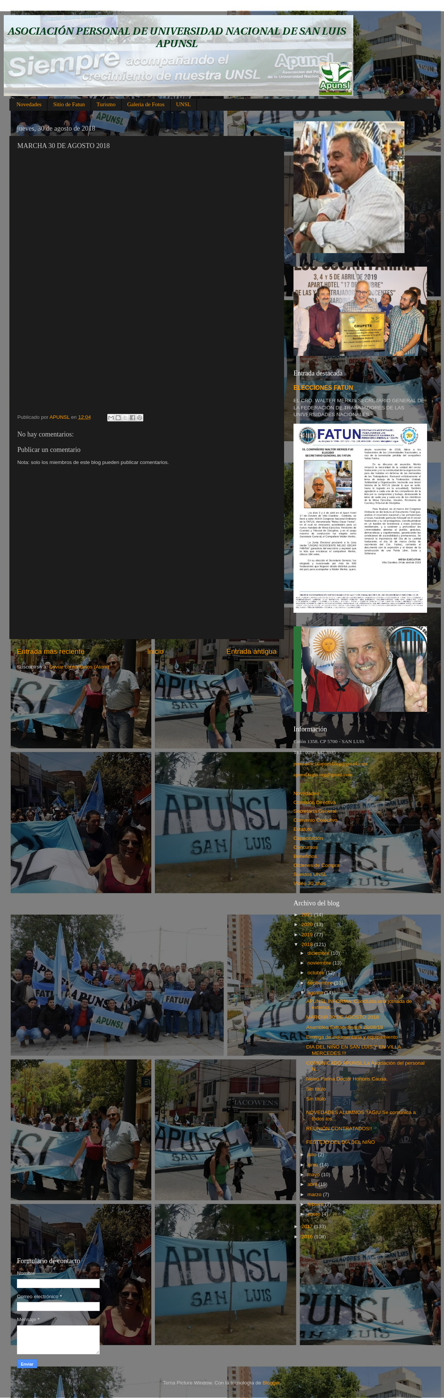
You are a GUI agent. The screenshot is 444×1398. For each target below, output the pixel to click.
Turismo (106, 104)
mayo (314, 1174)
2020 (307, 924)
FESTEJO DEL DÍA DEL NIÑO (340, 1142)
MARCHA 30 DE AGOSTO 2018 (342, 1017)
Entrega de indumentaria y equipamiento (352, 1037)
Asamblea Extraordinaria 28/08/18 (344, 1027)
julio (312, 1154)
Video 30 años (309, 883)
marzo (315, 1194)
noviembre (320, 963)
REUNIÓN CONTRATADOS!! (339, 1128)
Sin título (316, 1089)
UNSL (183, 104)
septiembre (320, 983)
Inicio (155, 651)
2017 (307, 1226)
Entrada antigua (252, 651)
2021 (307, 914)
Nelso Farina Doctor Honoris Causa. (347, 1079)
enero (314, 1214)
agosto (315, 992)
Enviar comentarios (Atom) (79, 667)
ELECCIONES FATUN (323, 388)
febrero (316, 1204)
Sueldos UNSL (310, 874)
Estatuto (302, 829)
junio (313, 1165)
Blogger (271, 1383)
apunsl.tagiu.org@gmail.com (323, 774)
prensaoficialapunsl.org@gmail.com (330, 763)
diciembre (319, 953)
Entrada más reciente (51, 651)
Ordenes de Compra (316, 865)
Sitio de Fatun (69, 104)
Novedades (29, 104)
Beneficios (305, 856)
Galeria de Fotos (145, 104)
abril (312, 1184)
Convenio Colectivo (315, 820)
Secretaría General (314, 811)
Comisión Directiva (314, 802)
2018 (307, 944)
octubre (316, 972)
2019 (307, 934)
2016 (307, 1236)
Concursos (305, 847)
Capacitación (308, 838)
